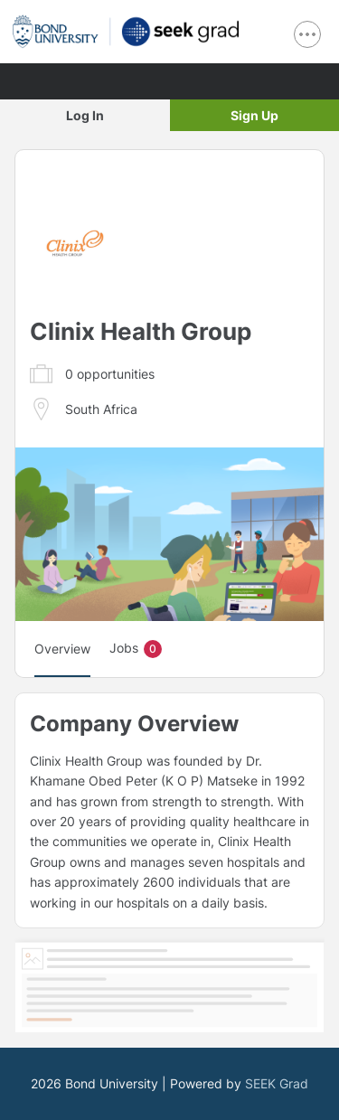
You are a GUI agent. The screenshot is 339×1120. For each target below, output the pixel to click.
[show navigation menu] (307, 34)
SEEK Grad (276, 1083)
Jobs (135, 649)
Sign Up (254, 115)
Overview (62, 648)
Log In (85, 115)
